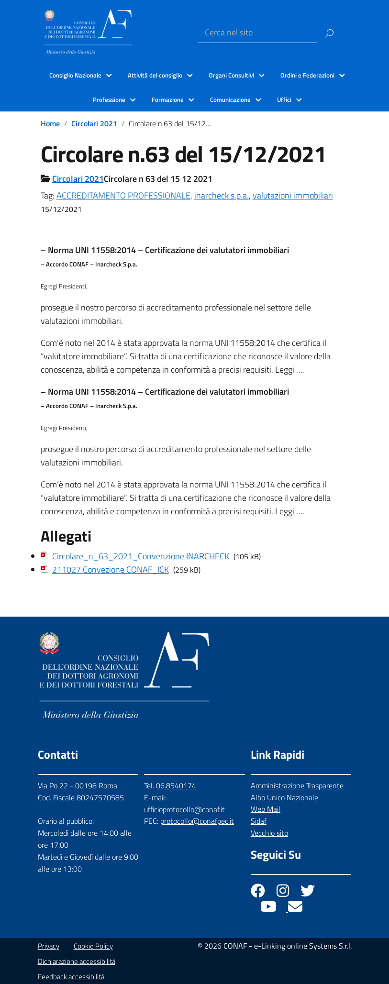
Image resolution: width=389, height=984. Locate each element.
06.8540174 (176, 785)
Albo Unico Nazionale (284, 797)
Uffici (284, 99)
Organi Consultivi (231, 75)
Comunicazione (230, 99)
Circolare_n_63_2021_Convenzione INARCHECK (140, 556)
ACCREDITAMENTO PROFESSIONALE (123, 195)
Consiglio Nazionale (75, 75)
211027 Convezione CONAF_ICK (110, 569)
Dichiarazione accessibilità (76, 961)
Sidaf (259, 821)
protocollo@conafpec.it (197, 821)
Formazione (168, 99)
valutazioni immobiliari (293, 195)
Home (50, 123)
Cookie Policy (93, 945)
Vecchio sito (269, 833)
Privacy (48, 945)
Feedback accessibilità (71, 976)
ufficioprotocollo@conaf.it (184, 809)
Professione (109, 99)
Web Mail (265, 809)
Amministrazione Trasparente (297, 785)
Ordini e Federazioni (307, 75)
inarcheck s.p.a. (221, 195)
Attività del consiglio (155, 75)
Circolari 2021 (94, 123)
